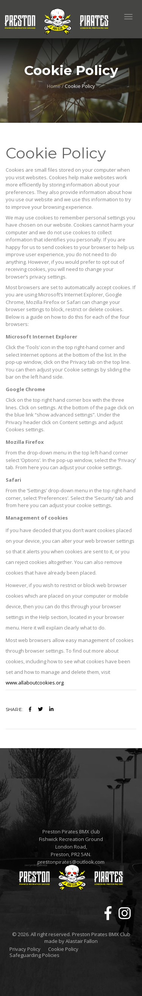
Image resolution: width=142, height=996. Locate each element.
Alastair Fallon (82, 941)
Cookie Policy (63, 949)
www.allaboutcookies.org (35, 682)
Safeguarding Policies (34, 955)
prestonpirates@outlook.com (71, 861)
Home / (55, 86)
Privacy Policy (25, 949)
